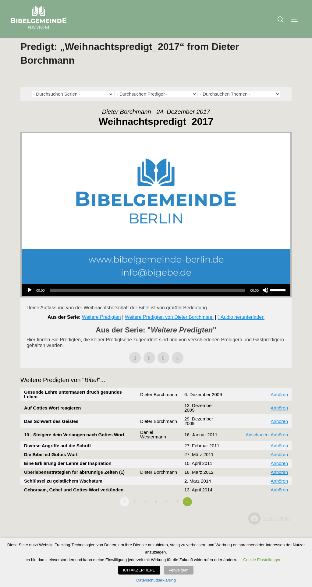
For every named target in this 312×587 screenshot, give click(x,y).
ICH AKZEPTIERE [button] (141, 570)
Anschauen (257, 446)
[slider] (148, 302)
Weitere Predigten (101, 329)
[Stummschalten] (265, 302)
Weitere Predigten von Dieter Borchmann (169, 329)
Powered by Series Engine (269, 531)
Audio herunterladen (242, 329)
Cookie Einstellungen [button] (262, 561)
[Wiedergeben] (30, 302)
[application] (156, 302)
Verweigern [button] (179, 570)
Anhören (279, 406)
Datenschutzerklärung (156, 580)
